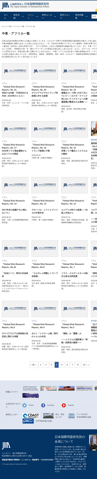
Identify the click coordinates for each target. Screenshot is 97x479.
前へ (34, 365)
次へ (85, 365)
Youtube (71, 405)
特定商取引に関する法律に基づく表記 (17, 456)
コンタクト (6, 453)
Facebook (50, 405)
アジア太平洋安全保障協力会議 (84, 415)
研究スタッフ (65, 16)
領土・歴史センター (59, 415)
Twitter (31, 405)
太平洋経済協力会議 (44, 421)
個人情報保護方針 (20, 453)
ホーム (6, 16)
